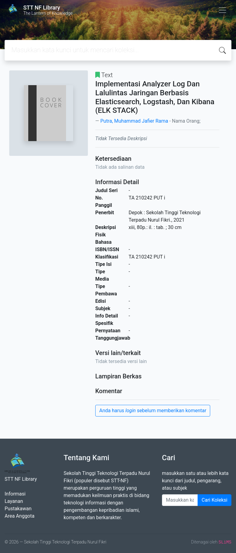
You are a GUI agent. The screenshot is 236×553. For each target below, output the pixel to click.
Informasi (15, 494)
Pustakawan (18, 509)
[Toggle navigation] (222, 10)
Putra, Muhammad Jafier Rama (134, 121)
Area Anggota (19, 516)
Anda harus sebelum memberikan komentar (152, 410)
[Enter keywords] (180, 500)
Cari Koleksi (214, 500)
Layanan (14, 501)
